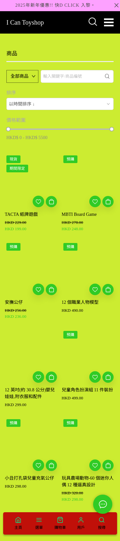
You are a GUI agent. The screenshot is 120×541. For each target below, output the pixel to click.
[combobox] (60, 104)
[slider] (8, 129)
